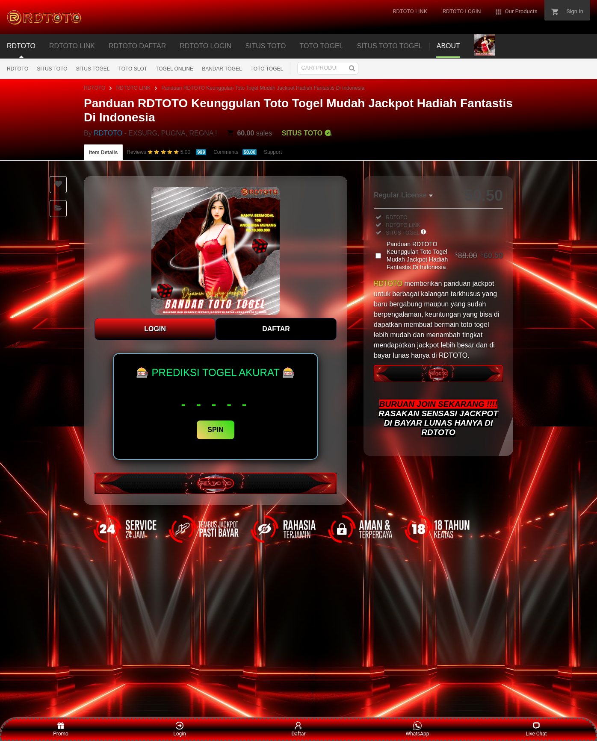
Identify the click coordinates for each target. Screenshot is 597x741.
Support (273, 152)
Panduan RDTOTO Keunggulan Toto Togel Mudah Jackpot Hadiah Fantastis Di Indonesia (262, 88)
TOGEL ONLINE (174, 69)
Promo (60, 729)
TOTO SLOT (133, 69)
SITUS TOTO (52, 69)
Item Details (103, 153)
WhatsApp (417, 729)
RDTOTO (17, 69)
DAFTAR (276, 328)
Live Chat (536, 729)
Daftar (298, 729)
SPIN (215, 429)
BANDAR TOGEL (222, 69)
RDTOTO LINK (133, 88)
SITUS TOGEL (93, 69)
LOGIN (155, 328)
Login (179, 729)
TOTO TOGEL (267, 69)
